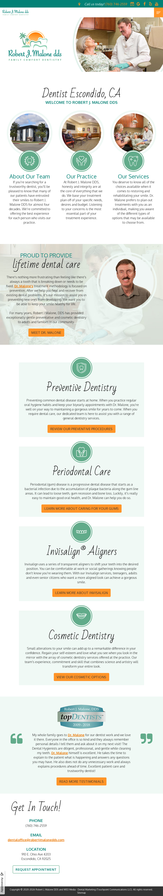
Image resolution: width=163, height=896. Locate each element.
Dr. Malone (76, 735)
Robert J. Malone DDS (47, 889)
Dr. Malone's (23, 286)
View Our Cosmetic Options (81, 677)
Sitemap (81, 892)
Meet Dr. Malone (46, 332)
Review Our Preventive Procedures (81, 429)
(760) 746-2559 (36, 825)
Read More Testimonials (81, 781)
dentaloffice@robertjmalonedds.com (36, 840)
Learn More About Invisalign (81, 593)
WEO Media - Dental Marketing (80, 889)
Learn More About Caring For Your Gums (81, 508)
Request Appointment (36, 869)
